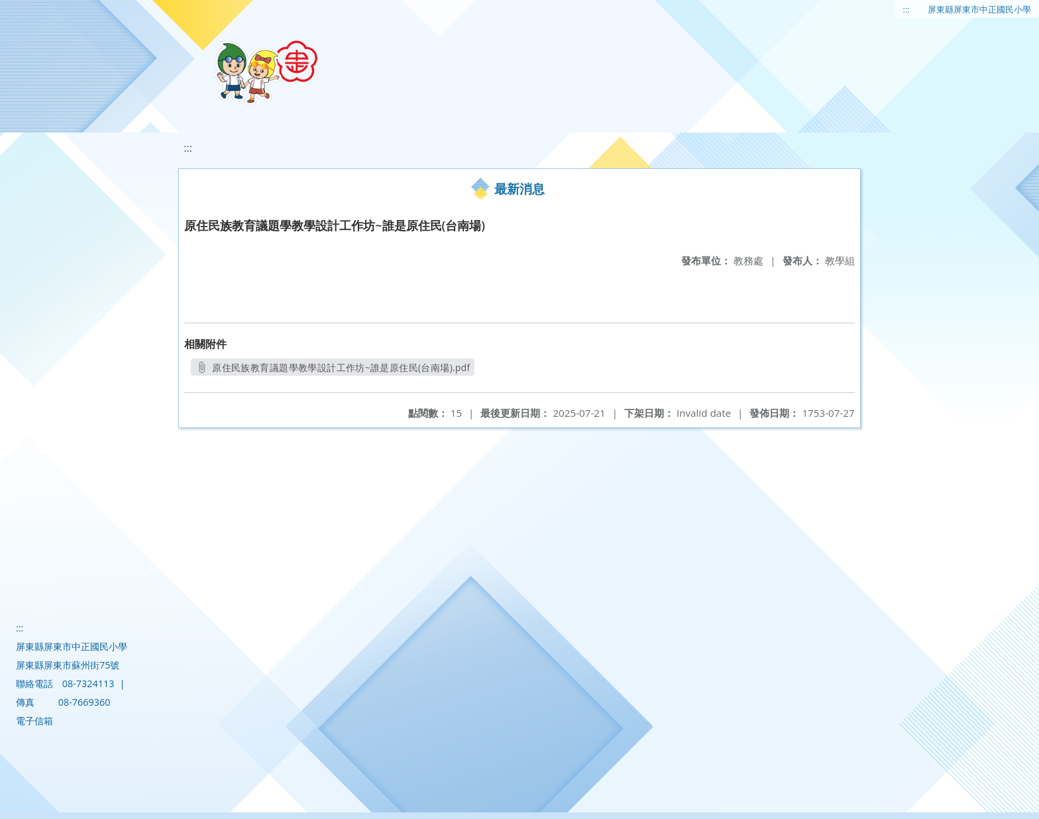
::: (906, 9)
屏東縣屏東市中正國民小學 (979, 9)
